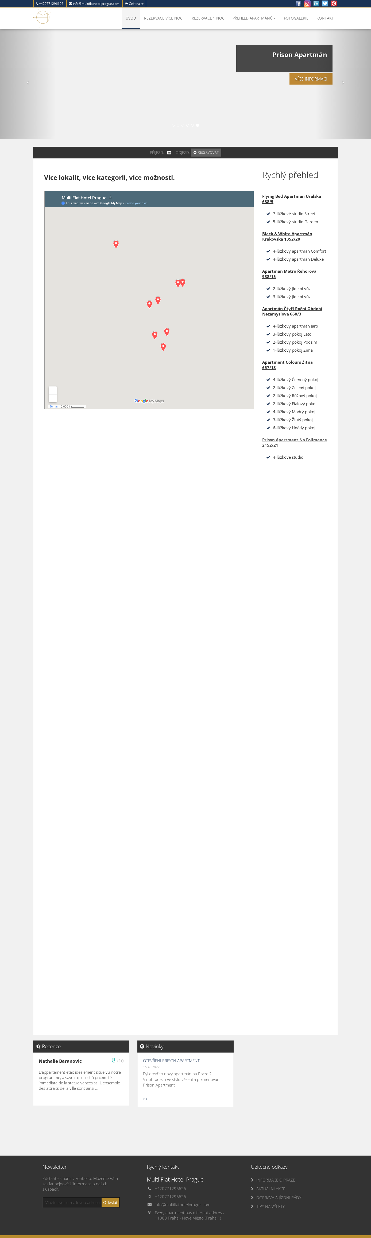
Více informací (302, 98)
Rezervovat (208, 152)
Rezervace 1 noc (208, 18)
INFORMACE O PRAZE (275, 1180)
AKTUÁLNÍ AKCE (270, 1188)
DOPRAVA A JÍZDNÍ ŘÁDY (278, 1197)
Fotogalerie (296, 18)
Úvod (131, 18)
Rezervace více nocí (164, 18)
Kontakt (325, 18)
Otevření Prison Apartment (171, 1060)
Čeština (134, 3)
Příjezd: (157, 152)
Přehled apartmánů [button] (254, 18)
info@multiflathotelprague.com (94, 3)
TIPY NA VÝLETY (270, 1206)
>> (145, 1099)
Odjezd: (183, 152)
